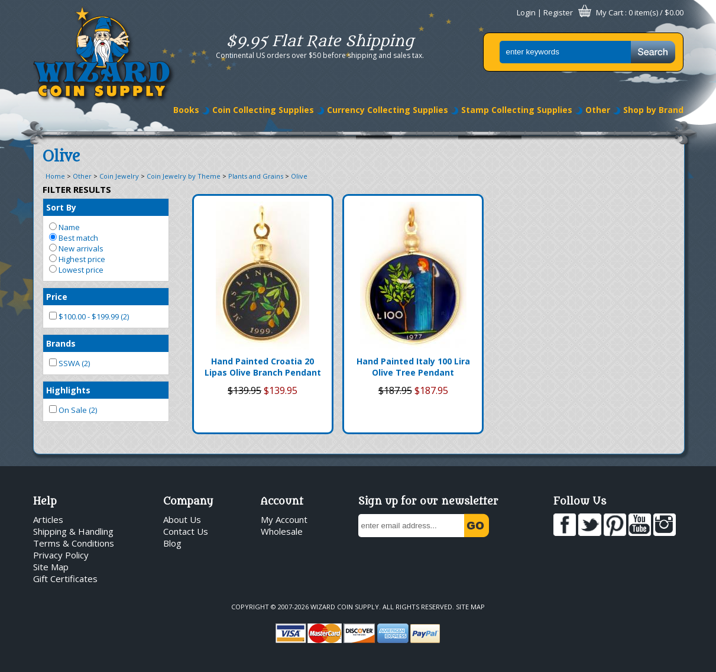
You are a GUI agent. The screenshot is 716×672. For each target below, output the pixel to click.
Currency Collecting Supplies (387, 109)
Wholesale (282, 531)
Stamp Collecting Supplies (516, 109)
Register (558, 12)
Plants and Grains (255, 176)
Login (526, 12)
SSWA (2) (69, 363)
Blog (172, 543)
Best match (73, 237)
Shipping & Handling (73, 531)
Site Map (51, 567)
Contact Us (185, 531)
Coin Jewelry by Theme (184, 176)
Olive (299, 176)
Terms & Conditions (73, 543)
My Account (284, 519)
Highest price (77, 259)
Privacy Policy (61, 555)
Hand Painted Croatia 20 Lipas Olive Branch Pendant (263, 367)
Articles (48, 519)
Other (597, 109)
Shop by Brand (653, 109)
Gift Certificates (65, 578)
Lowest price (76, 269)
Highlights (68, 390)
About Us (182, 519)
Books (186, 109)
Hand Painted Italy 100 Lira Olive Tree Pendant (413, 367)
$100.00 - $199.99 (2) (89, 316)
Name (64, 227)
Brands (61, 343)
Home (55, 176)
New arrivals (76, 248)
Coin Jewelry (119, 176)
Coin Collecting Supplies (263, 109)
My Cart (609, 12)
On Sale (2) (73, 410)
